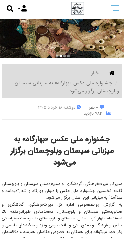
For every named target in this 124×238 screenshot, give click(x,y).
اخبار (95, 73)
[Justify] (22, 9)
